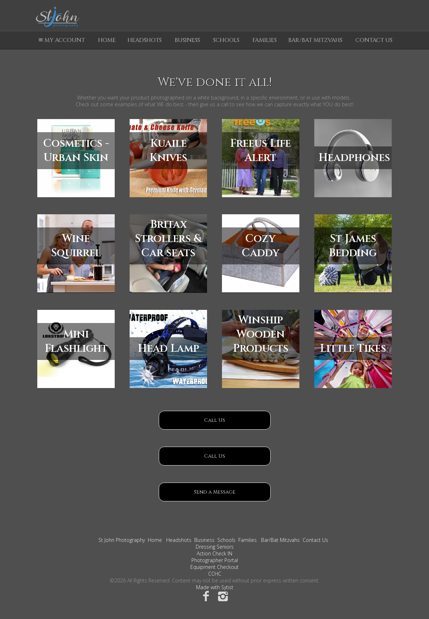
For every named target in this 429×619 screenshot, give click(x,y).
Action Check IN (214, 553)
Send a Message (214, 492)
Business (187, 40)
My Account (61, 40)
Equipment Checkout (214, 567)
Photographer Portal (214, 560)
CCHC (214, 573)
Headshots (144, 40)
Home (107, 40)
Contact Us (373, 40)
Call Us (214, 420)
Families (264, 40)
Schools (226, 40)
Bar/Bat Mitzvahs (315, 40)
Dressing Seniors (215, 546)
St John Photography (121, 540)
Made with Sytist (214, 587)
